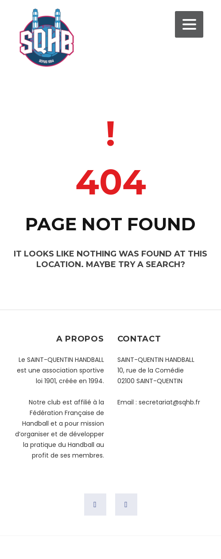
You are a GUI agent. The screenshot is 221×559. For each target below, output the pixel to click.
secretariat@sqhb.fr (169, 402)
